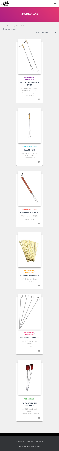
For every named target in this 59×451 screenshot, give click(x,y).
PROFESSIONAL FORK (29, 213)
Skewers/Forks (29, 79)
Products (39, 441)
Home (4, 26)
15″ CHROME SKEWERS (29, 338)
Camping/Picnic (29, 77)
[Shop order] (46, 32)
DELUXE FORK (29, 150)
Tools (35, 146)
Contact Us (20, 441)
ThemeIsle (36, 446)
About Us (30, 441)
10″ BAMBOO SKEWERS (29, 276)
